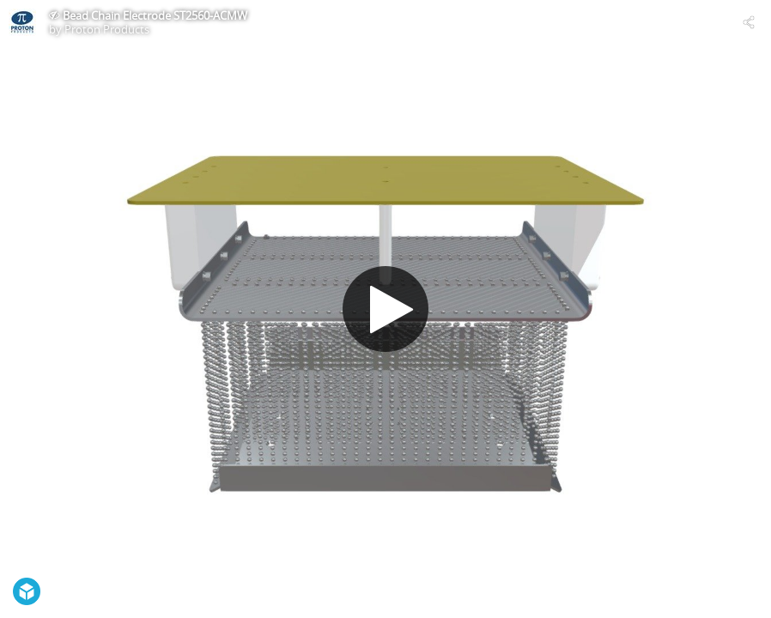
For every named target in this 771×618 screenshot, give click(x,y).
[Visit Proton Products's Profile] (22, 22)
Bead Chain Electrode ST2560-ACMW (155, 15)
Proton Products (106, 29)
